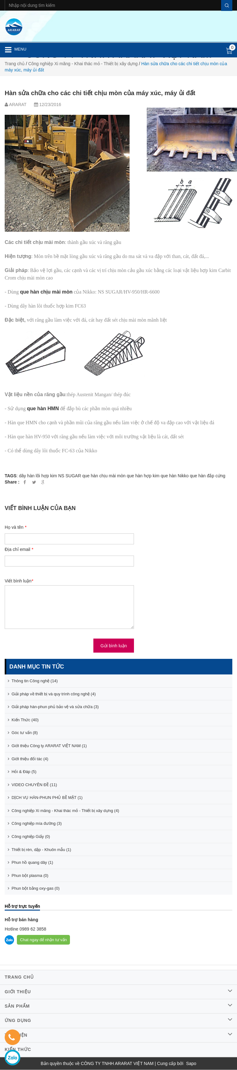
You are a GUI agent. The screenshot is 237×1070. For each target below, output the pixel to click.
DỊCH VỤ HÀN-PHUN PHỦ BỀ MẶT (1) (45, 797)
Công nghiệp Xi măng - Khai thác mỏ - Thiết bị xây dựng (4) (63, 810)
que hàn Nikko (175, 475)
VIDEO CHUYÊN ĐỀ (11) (32, 784)
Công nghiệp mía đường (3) (35, 823)
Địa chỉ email (19, 549)
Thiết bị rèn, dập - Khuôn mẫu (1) (39, 849)
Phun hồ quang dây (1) (30, 862)
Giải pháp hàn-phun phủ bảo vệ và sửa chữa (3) (53, 706)
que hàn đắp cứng (207, 475)
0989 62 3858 (32, 929)
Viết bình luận (19, 580)
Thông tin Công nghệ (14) (33, 680)
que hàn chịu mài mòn (104, 475)
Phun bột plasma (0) (28, 875)
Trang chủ (15, 63)
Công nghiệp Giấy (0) (29, 836)
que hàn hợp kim (143, 475)
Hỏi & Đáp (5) (22, 771)
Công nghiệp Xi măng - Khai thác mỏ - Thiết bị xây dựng (82, 63)
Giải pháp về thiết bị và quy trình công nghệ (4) (52, 694)
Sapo (191, 1063)
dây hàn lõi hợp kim (38, 475)
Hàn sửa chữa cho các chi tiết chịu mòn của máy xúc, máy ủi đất (100, 93)
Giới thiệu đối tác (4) (28, 758)
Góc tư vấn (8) (23, 732)
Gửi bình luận (114, 645)
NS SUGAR (69, 475)
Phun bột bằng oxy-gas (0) (34, 888)
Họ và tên (15, 527)
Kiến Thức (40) (23, 719)
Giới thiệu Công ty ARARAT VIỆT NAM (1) (47, 745)
